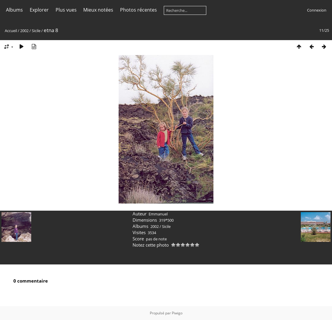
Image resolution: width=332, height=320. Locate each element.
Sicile (36, 30)
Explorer (39, 10)
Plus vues (66, 10)
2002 (24, 30)
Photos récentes (138, 10)
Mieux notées (98, 10)
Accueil (11, 30)
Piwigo (177, 313)
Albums (14, 10)
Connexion (316, 10)
